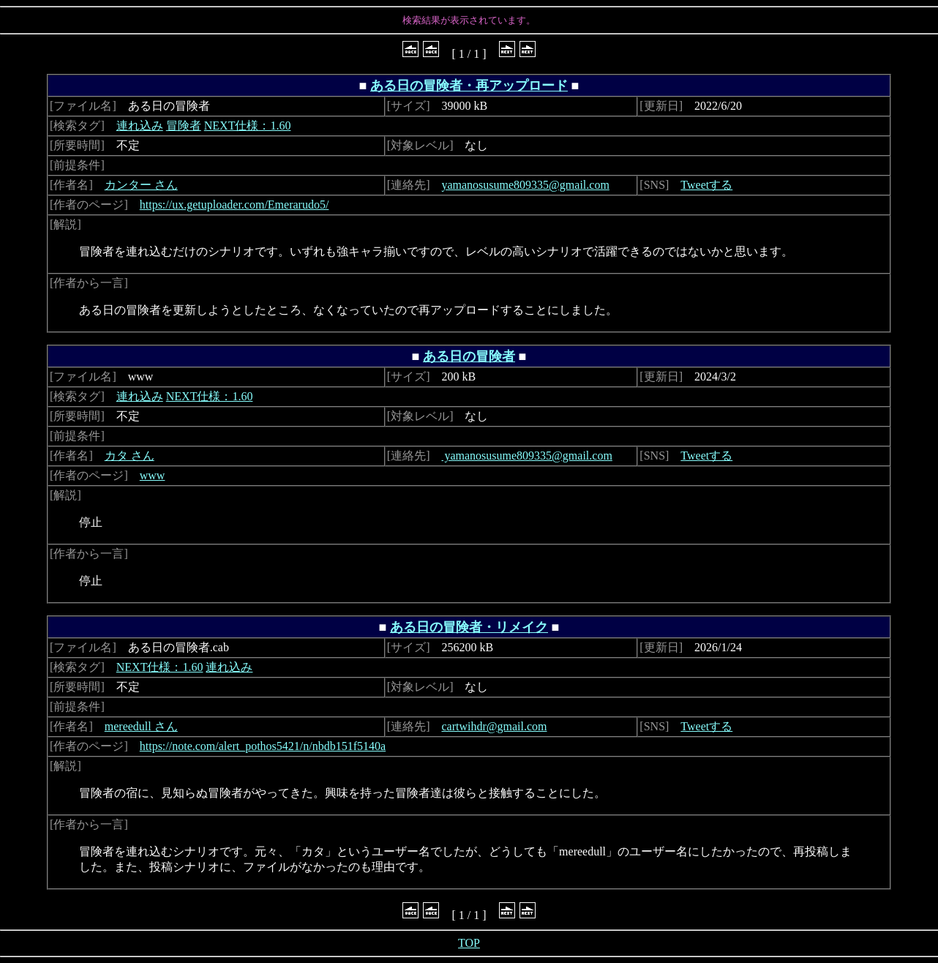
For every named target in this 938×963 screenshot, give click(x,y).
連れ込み (139, 125)
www (152, 475)
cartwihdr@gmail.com (494, 726)
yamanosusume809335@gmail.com (525, 185)
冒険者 (183, 125)
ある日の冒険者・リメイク (469, 627)
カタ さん (129, 455)
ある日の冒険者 (469, 356)
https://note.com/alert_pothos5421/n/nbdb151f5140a (263, 746)
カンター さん (141, 185)
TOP (469, 943)
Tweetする (706, 185)
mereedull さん (141, 726)
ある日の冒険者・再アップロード (469, 85)
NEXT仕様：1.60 (247, 125)
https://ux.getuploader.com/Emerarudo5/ (234, 204)
